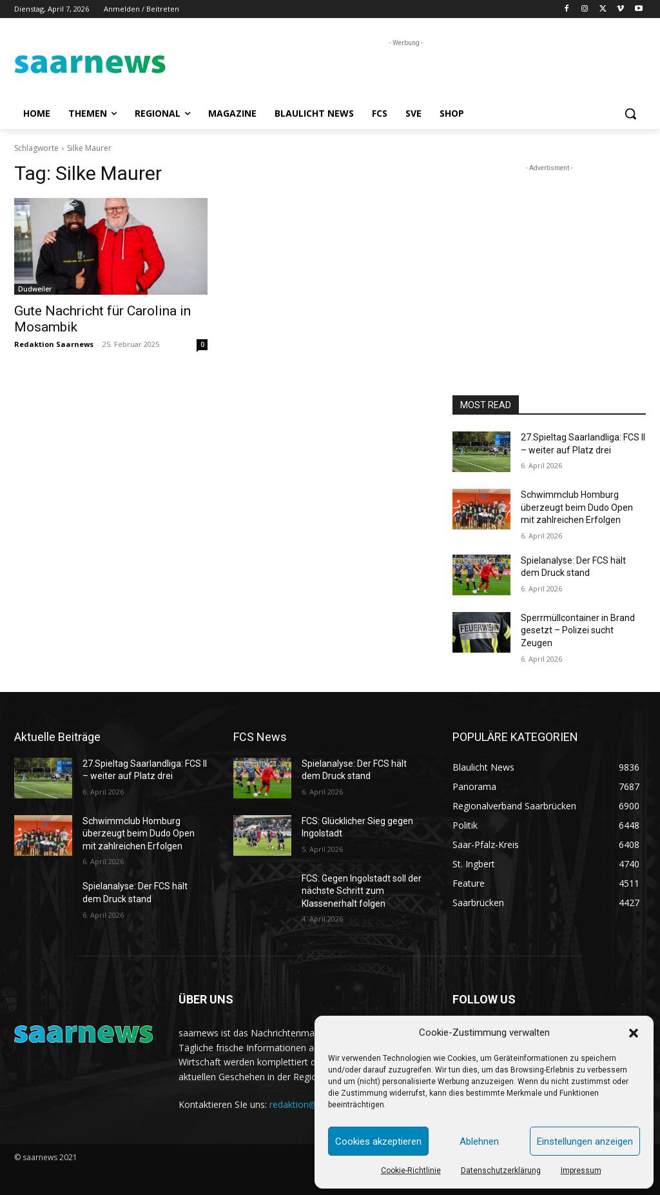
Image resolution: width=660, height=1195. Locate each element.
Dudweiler (35, 288)
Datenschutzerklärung (501, 1170)
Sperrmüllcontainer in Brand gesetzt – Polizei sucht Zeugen (578, 630)
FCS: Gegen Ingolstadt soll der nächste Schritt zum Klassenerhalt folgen (362, 891)
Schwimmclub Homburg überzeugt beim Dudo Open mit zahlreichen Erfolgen (577, 507)
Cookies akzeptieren (378, 1141)
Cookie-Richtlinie (411, 1170)
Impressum (581, 1170)
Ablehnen (479, 1141)
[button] (633, 1033)
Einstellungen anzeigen (585, 1141)
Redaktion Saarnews (53, 344)
